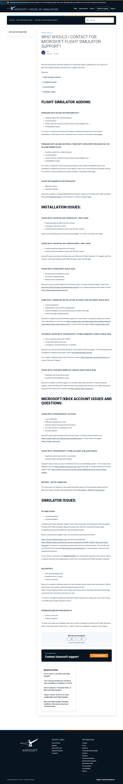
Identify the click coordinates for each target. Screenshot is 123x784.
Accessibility (86, 768)
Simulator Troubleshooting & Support (46, 20)
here (100, 134)
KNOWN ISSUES (69, 556)
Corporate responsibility (90, 750)
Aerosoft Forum (57, 748)
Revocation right (87, 763)
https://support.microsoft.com (66, 467)
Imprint (84, 771)
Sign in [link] (113, 8)
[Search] (99, 20)
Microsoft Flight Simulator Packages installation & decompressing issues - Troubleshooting (56, 704)
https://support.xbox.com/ (99, 324)
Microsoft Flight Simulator (24, 20)
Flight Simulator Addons (52, 77)
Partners (85, 756)
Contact (84, 743)
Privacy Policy (86, 766)
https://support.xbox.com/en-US (81, 389)
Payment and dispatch (89, 761)
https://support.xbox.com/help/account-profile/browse (61, 438)
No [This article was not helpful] (81, 639)
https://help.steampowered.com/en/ (54, 290)
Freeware (55, 753)
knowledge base (55, 197)
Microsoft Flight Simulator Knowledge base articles (60, 287)
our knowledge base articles (82, 353)
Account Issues (48, 87)
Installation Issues (49, 82)
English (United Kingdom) (106, 780)
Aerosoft (11, 20)
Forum (92, 8)
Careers (84, 753)
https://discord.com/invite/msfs (73, 548)
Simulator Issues (49, 92)
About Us (85, 748)
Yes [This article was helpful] (72, 639)
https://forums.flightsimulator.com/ (54, 539)
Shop (75, 8)
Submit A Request (57, 750)
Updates (54, 745)
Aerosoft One (83, 8)
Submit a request (102, 8)
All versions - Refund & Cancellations (91, 490)
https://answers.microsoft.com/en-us (94, 357)
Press (84, 745)
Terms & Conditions (88, 758)
